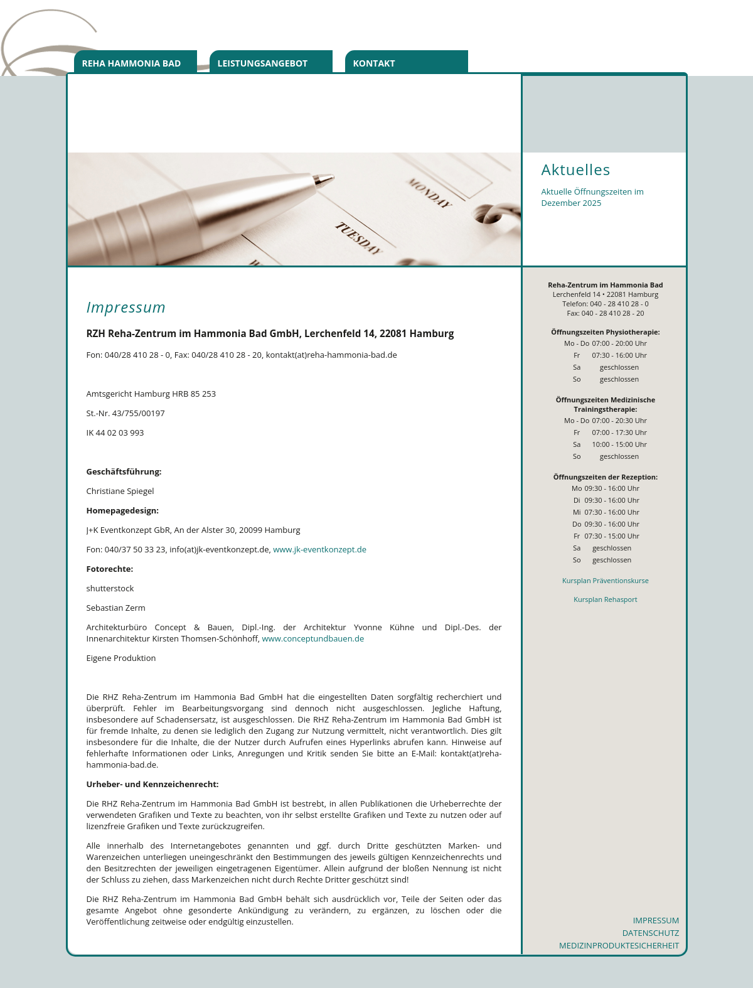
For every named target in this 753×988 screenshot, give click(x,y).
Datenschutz (651, 932)
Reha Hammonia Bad (131, 63)
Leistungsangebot (263, 63)
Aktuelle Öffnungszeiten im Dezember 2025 (593, 197)
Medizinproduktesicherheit (619, 945)
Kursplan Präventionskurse (605, 580)
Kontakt (374, 63)
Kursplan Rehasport (605, 599)
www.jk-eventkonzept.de (319, 549)
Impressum (656, 920)
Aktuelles (576, 169)
